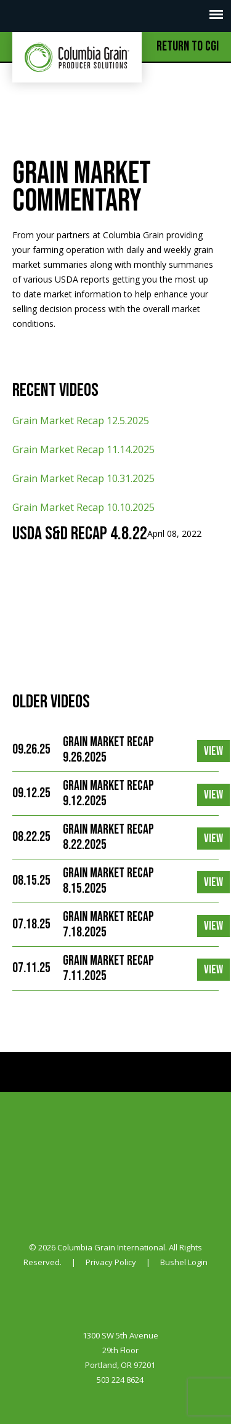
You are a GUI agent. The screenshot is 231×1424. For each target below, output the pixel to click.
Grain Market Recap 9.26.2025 (108, 750)
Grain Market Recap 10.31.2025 (83, 478)
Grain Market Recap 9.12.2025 (108, 794)
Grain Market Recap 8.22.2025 (108, 837)
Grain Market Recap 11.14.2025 (83, 449)
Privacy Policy (111, 1262)
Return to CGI (187, 46)
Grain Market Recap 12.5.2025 (80, 420)
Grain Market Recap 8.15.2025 (108, 881)
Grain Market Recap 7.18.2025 (108, 925)
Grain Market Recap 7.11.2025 (108, 968)
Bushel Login (184, 1262)
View (213, 751)
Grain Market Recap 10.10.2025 (83, 507)
